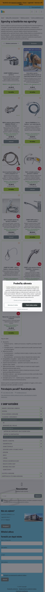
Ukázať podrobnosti (22, 309)
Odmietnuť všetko (13, 305)
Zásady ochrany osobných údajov (22, 300)
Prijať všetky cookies (31, 305)
